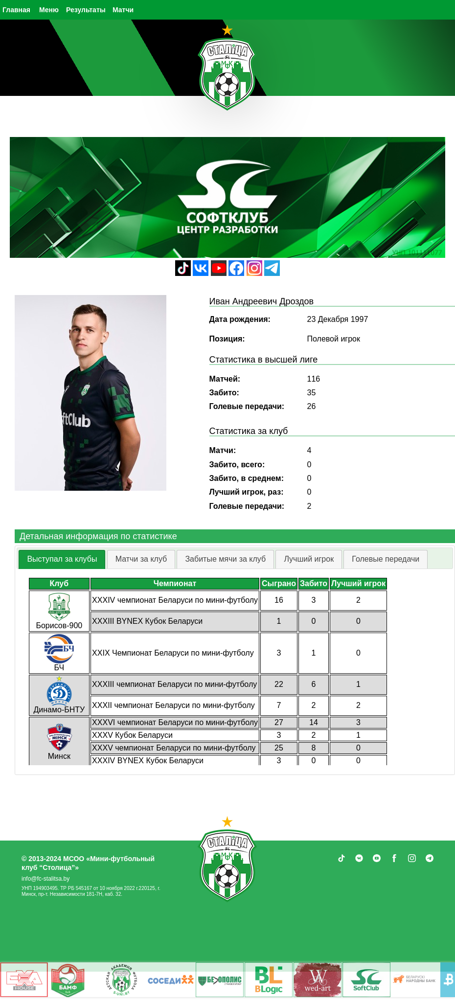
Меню (49, 10)
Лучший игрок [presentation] (309, 559)
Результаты (86, 10)
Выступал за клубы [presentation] (62, 559)
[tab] (62, 559)
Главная (16, 10)
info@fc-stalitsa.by (45, 878)
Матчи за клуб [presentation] (141, 559)
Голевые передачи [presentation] (385, 559)
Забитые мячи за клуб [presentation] (225, 559)
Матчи (123, 10)
